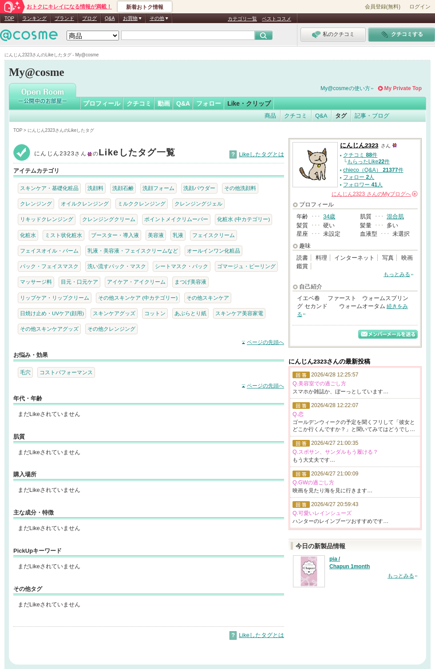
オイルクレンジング (85, 203)
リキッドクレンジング (46, 219)
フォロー (208, 103)
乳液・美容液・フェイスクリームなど (132, 250)
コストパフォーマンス (66, 372)
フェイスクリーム (213, 235)
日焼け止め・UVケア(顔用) (52, 313)
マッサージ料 (36, 282)
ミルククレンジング (142, 203)
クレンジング (36, 203)
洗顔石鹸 (123, 188)
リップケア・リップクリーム (54, 298)
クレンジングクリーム (108, 219)
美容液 (156, 235)
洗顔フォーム (158, 188)
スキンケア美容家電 (239, 313)
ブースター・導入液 (115, 235)
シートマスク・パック (181, 266)
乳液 (178, 235)
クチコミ (139, 103)
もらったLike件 (368, 161)
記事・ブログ (372, 115)
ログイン (420, 7)
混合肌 (395, 216)
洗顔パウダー (199, 188)
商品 (270, 115)
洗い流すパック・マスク (116, 266)
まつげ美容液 (190, 282)
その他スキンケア (207, 298)
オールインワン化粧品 (213, 250)
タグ (341, 115)
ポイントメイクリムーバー (176, 219)
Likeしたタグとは (261, 154)
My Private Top (403, 88)
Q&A (110, 18)
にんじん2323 (359, 145)
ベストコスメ (276, 18)
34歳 (329, 216)
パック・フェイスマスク (49, 266)
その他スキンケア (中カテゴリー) (138, 298)
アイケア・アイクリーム (136, 282)
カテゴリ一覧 (242, 18)
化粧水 (28, 235)
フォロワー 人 (363, 185)
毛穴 (25, 372)
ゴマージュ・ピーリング (246, 266)
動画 (164, 103)
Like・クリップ (249, 103)
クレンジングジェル (198, 203)
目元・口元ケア (79, 282)
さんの (375, 194)
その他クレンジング (111, 329)
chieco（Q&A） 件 (373, 170)
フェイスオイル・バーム (49, 250)
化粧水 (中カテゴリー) (243, 219)
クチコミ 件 (360, 155)
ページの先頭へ (265, 342)
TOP (9, 18)
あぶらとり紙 (190, 313)
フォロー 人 (358, 177)
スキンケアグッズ (114, 313)
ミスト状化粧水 (63, 235)
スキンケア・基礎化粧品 (49, 188)
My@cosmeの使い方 (345, 88)
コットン (155, 313)
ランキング (34, 18)
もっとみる (397, 274)
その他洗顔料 (240, 188)
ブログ (89, 18)
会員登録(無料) (382, 7)
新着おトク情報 (144, 7)
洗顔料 (95, 188)
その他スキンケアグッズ (49, 329)
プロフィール (101, 103)
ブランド (64, 18)
